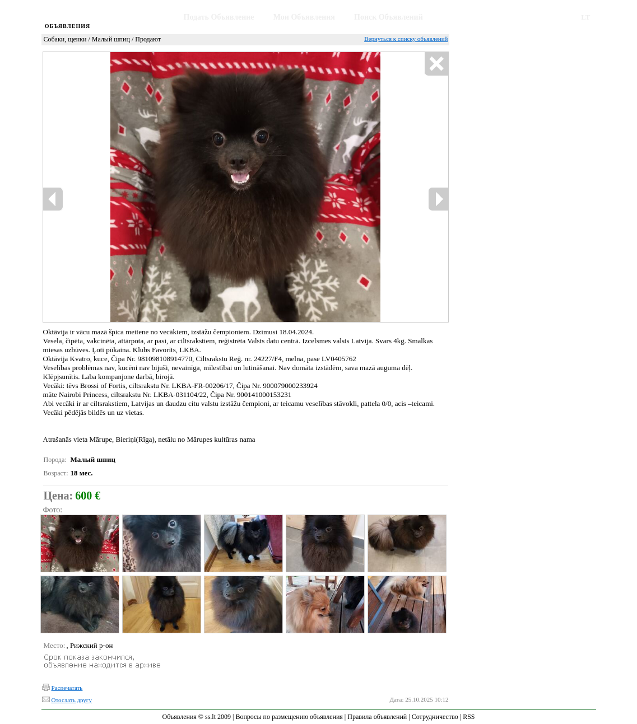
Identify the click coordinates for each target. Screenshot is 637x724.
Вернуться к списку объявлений (406, 38)
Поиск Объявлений (388, 17)
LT (585, 17)
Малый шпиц (111, 39)
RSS (469, 717)
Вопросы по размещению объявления (288, 717)
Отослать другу (72, 700)
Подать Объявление (219, 17)
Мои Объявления (304, 17)
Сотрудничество (435, 717)
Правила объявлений (377, 717)
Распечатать (67, 687)
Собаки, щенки (65, 39)
